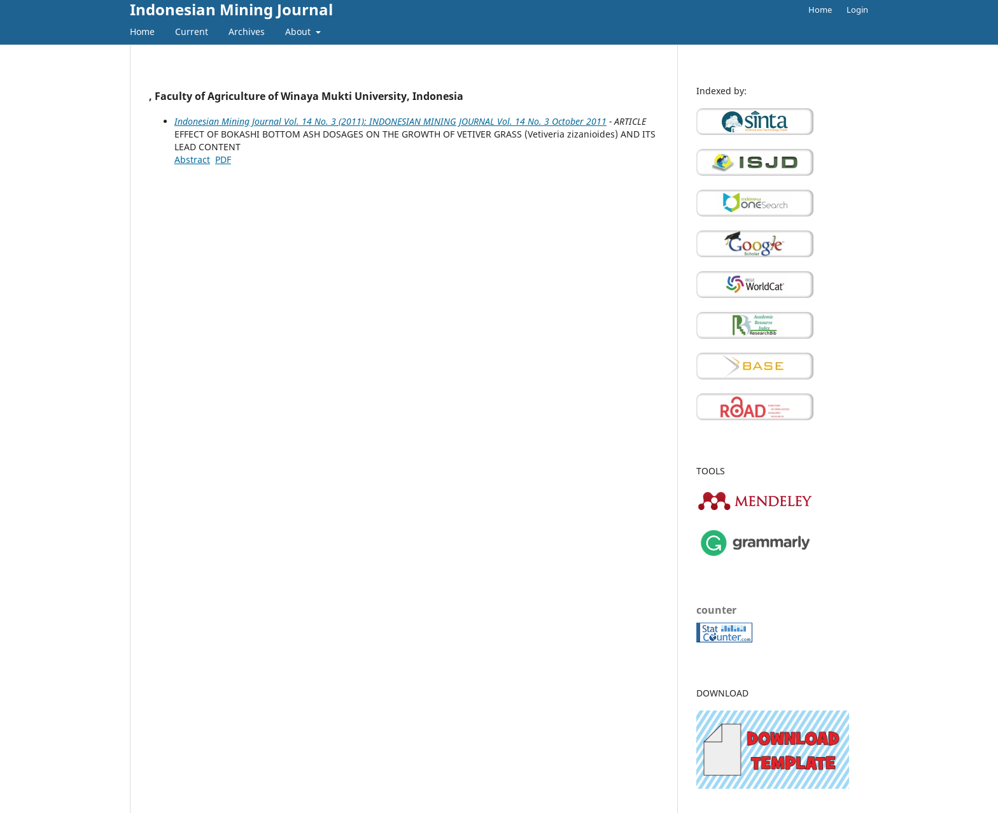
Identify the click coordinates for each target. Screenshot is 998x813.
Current (191, 31)
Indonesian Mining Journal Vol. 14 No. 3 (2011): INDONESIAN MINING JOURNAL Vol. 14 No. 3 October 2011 (390, 121)
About (299, 31)
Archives (246, 31)
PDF (223, 159)
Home (142, 31)
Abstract (192, 159)
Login (857, 9)
